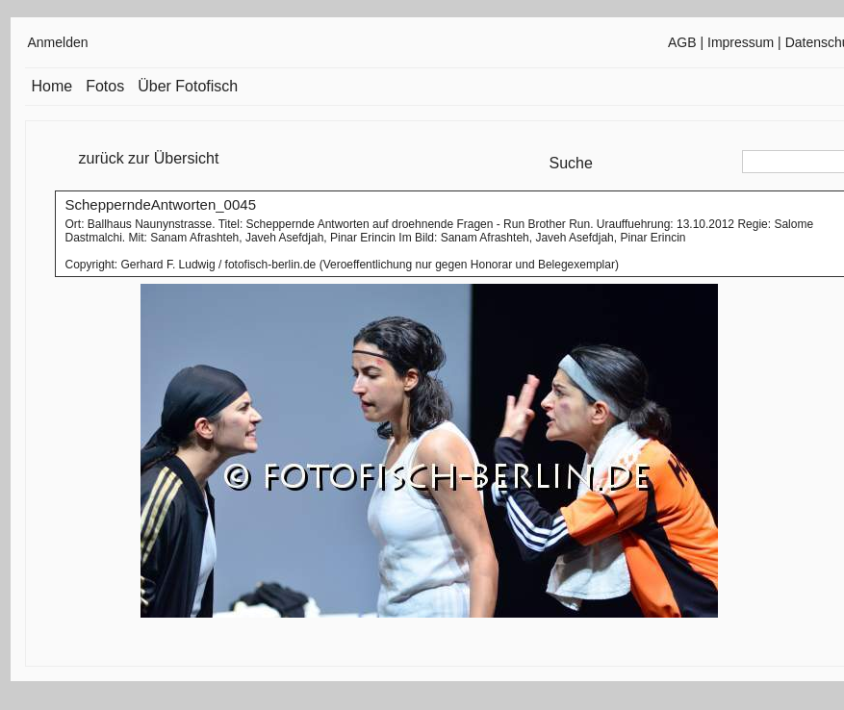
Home (52, 86)
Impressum (740, 42)
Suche (571, 163)
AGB (682, 42)
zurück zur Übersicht (149, 158)
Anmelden (58, 42)
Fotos (105, 86)
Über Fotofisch (188, 86)
